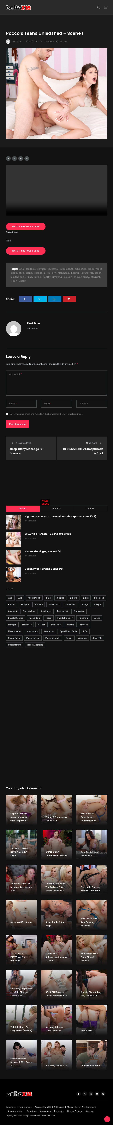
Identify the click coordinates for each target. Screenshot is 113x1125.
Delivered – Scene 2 (91, 1065)
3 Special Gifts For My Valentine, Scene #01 (21, 887)
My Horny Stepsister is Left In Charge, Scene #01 (21, 992)
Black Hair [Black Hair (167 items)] (99, 597)
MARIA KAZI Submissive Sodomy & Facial (56, 957)
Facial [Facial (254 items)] (49, 618)
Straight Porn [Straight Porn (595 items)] (14, 644)
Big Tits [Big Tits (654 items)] (73, 597)
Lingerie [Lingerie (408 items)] (84, 624)
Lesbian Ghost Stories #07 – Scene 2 (21, 1062)
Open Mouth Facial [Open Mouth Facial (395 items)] (68, 631)
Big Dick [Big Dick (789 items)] (60, 597)
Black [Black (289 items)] (85, 597)
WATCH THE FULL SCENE (25, 226)
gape (29, 273)
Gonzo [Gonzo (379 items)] (97, 618)
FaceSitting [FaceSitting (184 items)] (34, 618)
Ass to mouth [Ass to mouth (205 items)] (34, 597)
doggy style (17, 273)
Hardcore (39, 273)
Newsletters (45, 1111)
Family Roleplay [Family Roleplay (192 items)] (65, 618)
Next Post (94, 443)
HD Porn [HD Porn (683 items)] (41, 624)
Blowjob (41, 269)
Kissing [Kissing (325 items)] (70, 624)
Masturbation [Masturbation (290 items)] (14, 631)
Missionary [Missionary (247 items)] (32, 631)
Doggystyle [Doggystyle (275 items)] (79, 611)
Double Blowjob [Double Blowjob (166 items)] (15, 618)
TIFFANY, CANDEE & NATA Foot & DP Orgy (20, 852)
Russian (68, 277)
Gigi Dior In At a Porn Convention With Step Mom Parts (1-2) (61, 516)
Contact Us (11, 1107)
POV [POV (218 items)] (85, 631)
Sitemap (89, 1111)
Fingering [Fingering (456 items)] (83, 618)
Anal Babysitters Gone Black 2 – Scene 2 (90, 957)
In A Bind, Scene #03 (56, 1065)
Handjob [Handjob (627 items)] (12, 624)
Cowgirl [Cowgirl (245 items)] (98, 604)
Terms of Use (25, 1107)
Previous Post (20, 443)
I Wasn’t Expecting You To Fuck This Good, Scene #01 (55, 887)
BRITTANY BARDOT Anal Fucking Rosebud (90, 922)
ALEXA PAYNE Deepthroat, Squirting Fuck (88, 817)
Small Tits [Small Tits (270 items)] (97, 638)
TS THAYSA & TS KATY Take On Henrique (18, 957)
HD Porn (51, 273)
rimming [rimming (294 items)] (82, 638)
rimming (57, 277)
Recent (23, 508)
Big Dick (30, 269)
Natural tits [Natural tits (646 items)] (48, 631)
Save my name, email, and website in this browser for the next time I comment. (46, 414)
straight (95, 277)
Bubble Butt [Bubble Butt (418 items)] (53, 604)
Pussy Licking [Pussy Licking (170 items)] (33, 638)
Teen (14, 281)
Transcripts (59, 1111)
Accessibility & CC (43, 1107)
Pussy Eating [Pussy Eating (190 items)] (14, 638)
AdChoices (59, 1107)
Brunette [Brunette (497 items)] (39, 604)
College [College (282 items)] (84, 604)
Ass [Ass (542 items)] (20, 597)
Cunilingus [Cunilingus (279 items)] (46, 611)
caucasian (81, 269)
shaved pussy (81, 277)
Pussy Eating (34, 277)
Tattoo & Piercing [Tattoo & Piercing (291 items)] (35, 644)
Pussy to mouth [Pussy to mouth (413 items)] (52, 638)
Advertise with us (16, 1111)
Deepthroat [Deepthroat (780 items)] (62, 611)
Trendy (90, 508)
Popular (56, 508)
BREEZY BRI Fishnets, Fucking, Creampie (48, 533)
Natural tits (87, 273)
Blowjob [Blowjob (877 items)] (25, 604)
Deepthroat (95, 269)
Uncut (22, 281)
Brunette (53, 269)
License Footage (74, 1111)
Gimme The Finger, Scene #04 (43, 551)
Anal (21, 269)
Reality (46, 277)
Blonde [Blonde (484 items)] (11, 604)
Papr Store (32, 1111)
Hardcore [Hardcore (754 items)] (27, 624)
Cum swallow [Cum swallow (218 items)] (29, 611)
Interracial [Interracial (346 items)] (56, 624)
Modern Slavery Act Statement (81, 1107)
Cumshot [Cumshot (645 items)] (12, 611)
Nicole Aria (86, 1030)
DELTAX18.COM (48, 1115)
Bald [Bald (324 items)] (48, 597)
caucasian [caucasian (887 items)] (70, 604)
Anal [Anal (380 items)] (10, 597)
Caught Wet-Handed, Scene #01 (44, 568)
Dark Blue (33, 323)
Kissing (75, 273)
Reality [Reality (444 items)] (69, 638)
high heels (63, 273)
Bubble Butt (66, 269)
